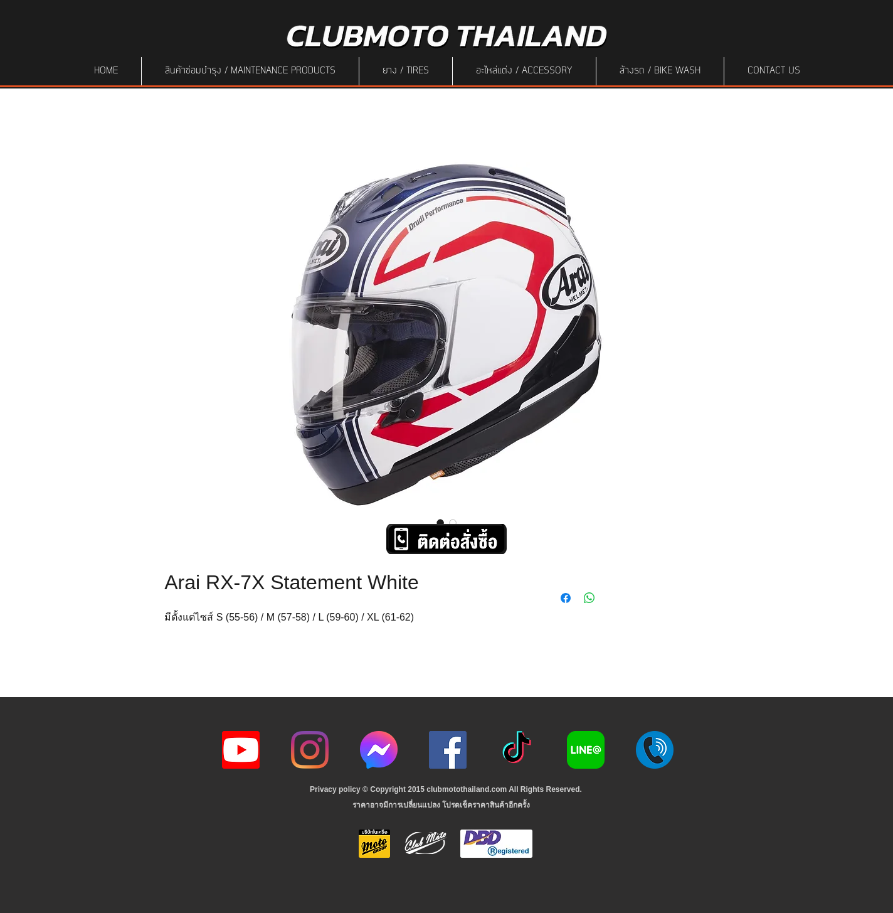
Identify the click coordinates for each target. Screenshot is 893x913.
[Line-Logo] (586, 750)
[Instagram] (310, 750)
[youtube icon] (241, 750)
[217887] (655, 750)
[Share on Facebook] (565, 598)
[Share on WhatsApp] (589, 598)
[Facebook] (448, 750)
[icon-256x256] (379, 750)
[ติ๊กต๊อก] (517, 750)
